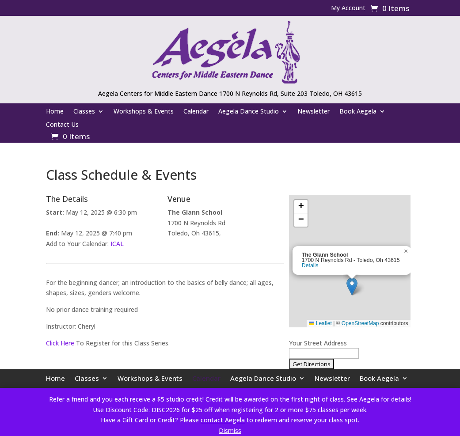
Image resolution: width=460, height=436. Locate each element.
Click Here (60, 343)
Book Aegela (357, 111)
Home (55, 111)
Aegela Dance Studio (248, 111)
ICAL (117, 243)
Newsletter (313, 111)
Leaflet (320, 323)
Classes (84, 111)
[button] (351, 286)
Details (310, 265)
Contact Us (62, 125)
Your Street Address (318, 343)
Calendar (196, 111)
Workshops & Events (144, 111)
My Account (348, 8)
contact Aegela (223, 420)
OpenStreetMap (360, 323)
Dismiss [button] (230, 430)
